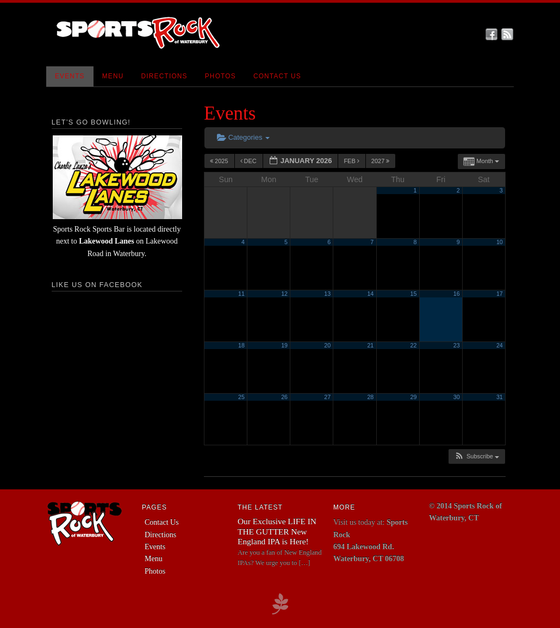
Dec (249, 161)
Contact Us (277, 76)
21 (370, 345)
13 (327, 293)
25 (241, 397)
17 (499, 293)
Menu (113, 76)
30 (456, 397)
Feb (352, 161)
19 (284, 345)
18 (241, 345)
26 (284, 397)
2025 (220, 161)
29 (413, 397)
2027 (381, 161)
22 (413, 345)
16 (456, 293)
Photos (220, 76)
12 (284, 293)
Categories (243, 137)
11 (241, 293)
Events (70, 76)
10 (499, 242)
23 (456, 345)
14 (370, 293)
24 (499, 345)
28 (370, 397)
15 (413, 293)
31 (499, 397)
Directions (164, 76)
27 (327, 397)
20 (327, 345)
